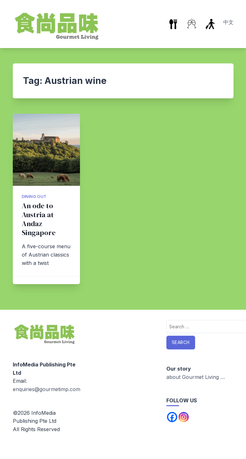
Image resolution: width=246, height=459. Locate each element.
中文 (228, 22)
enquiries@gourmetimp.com (46, 389)
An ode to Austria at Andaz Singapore (39, 219)
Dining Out (34, 196)
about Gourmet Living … (195, 377)
